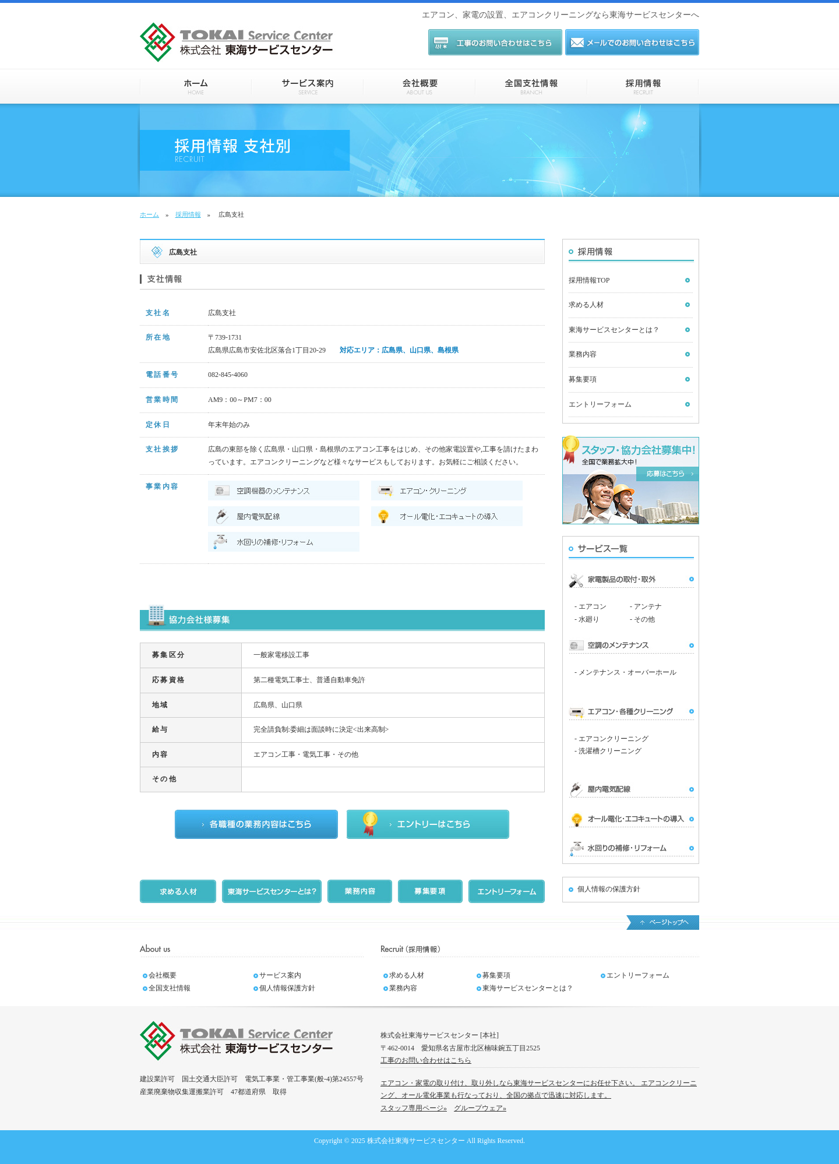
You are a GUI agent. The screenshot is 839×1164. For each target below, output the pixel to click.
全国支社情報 (531, 86)
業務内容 (583, 354)
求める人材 (586, 305)
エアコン (593, 606)
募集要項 (583, 379)
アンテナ (648, 606)
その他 (644, 619)
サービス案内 (308, 86)
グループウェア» (480, 1108)
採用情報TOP (589, 280)
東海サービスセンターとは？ (614, 330)
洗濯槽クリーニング (610, 751)
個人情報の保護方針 (608, 889)
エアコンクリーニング (613, 739)
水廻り (589, 619)
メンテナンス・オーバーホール (627, 672)
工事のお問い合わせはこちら (425, 1060)
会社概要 (419, 86)
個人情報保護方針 (287, 988)
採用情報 (643, 86)
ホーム (196, 86)
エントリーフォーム (600, 404)
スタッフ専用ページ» (413, 1108)
